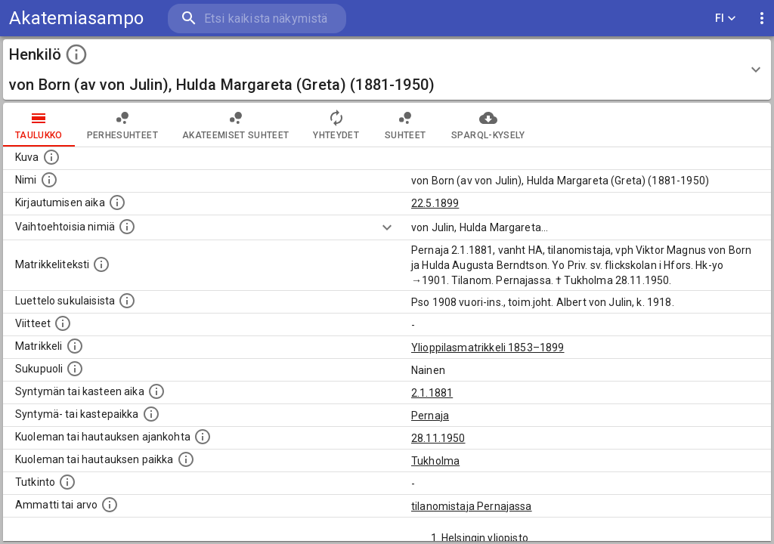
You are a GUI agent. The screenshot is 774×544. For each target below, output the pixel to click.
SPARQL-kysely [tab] (488, 125)
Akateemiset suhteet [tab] (236, 125)
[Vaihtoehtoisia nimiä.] (127, 227)
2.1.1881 (432, 393)
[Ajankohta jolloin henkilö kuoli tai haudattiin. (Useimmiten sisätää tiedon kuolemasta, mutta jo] (202, 437)
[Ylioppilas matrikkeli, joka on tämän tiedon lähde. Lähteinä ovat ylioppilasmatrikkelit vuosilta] (75, 346)
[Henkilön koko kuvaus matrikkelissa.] (101, 264)
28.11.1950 (438, 438)
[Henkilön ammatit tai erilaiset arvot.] (110, 505)
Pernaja (430, 416)
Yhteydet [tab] (336, 125)
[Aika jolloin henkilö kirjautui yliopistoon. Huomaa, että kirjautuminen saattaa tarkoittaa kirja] (117, 202)
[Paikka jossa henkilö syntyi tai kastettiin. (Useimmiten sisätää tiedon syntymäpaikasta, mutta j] (151, 414)
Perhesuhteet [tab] (122, 125)
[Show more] (387, 227)
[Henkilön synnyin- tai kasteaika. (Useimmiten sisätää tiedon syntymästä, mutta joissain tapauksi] (156, 391)
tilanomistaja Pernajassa (471, 506)
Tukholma (435, 461)
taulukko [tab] (39, 125)
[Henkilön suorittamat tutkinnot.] (67, 482)
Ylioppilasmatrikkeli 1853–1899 (488, 348)
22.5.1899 (435, 203)
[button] (387, 69)
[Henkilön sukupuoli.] (75, 369)
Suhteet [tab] (405, 125)
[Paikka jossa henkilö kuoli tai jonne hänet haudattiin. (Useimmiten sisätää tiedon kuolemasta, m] (186, 459)
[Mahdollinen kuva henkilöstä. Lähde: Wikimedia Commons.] (51, 157)
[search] (257, 18)
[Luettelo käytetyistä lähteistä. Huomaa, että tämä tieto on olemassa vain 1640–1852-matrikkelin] (63, 323)
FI (725, 18)
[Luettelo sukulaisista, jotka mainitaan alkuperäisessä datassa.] (127, 301)
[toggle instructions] (76, 54)
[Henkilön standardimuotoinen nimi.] (49, 180)
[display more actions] (762, 18)
